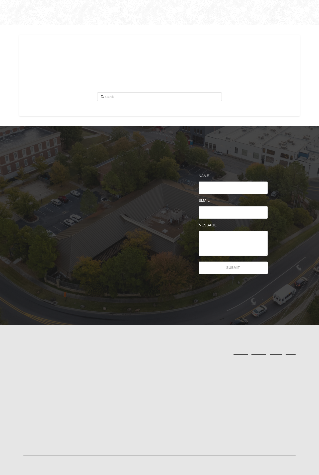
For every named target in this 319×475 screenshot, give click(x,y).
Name (205, 176)
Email (205, 200)
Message (209, 225)
